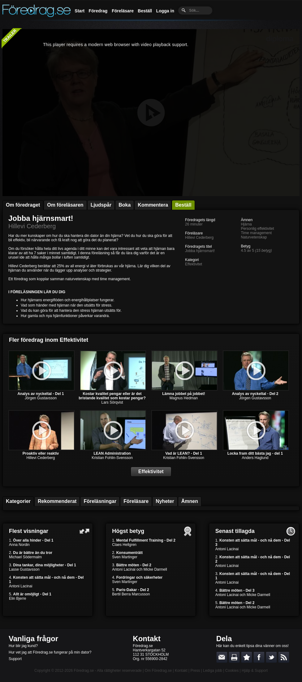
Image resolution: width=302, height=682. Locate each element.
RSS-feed (283, 657)
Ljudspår (101, 205)
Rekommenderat (57, 501)
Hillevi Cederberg (32, 226)
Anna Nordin (19, 545)
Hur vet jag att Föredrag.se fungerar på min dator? (50, 652)
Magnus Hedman (184, 398)
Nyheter (165, 501)
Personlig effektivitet (257, 228)
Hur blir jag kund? (23, 646)
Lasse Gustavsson (24, 569)
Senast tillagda (235, 531)
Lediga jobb (212, 670)
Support (15, 659)
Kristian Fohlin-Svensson (112, 458)
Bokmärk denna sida (246, 657)
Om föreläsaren (65, 205)
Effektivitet (193, 264)
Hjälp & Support (255, 670)
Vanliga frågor (33, 638)
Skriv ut (234, 657)
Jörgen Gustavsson (41, 398)
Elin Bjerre (17, 598)
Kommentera (153, 205)
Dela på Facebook (259, 657)
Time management (256, 233)
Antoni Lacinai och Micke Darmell (139, 569)
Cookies (232, 670)
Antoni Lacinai (20, 586)
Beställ (145, 10)
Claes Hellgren (124, 545)
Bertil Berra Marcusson (131, 594)
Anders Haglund (255, 458)
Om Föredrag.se (158, 670)
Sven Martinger (124, 557)
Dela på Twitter (271, 657)
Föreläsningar (100, 501)
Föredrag (98, 10)
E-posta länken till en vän (221, 657)
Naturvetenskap (254, 237)
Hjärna (246, 224)
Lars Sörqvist (112, 402)
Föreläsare (123, 10)
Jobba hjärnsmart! (40, 218)
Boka (125, 205)
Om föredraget (23, 205)
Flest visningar (28, 531)
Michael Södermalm (25, 557)
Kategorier (18, 501)
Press (195, 670)
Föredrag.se (84, 670)
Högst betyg (128, 531)
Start (79, 10)
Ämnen (189, 501)
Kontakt (146, 638)
